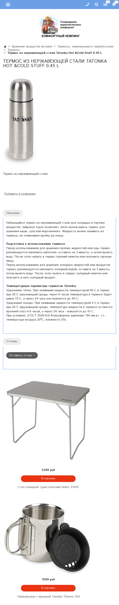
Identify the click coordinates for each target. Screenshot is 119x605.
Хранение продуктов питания (32, 46)
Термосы (13, 50)
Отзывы (11, 341)
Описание (13, 213)
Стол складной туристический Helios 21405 (48, 487)
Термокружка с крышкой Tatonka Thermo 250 (48, 596)
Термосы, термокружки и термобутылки (85, 46)
